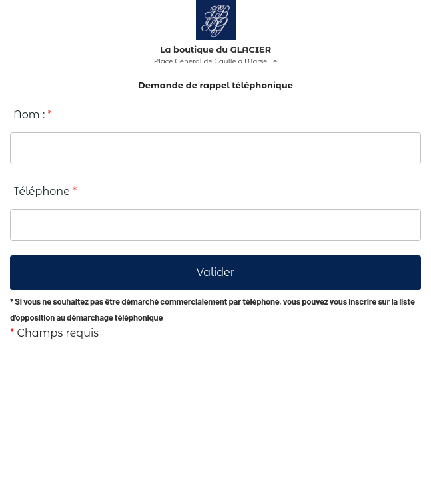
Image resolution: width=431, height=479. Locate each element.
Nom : (32, 114)
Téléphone (45, 191)
